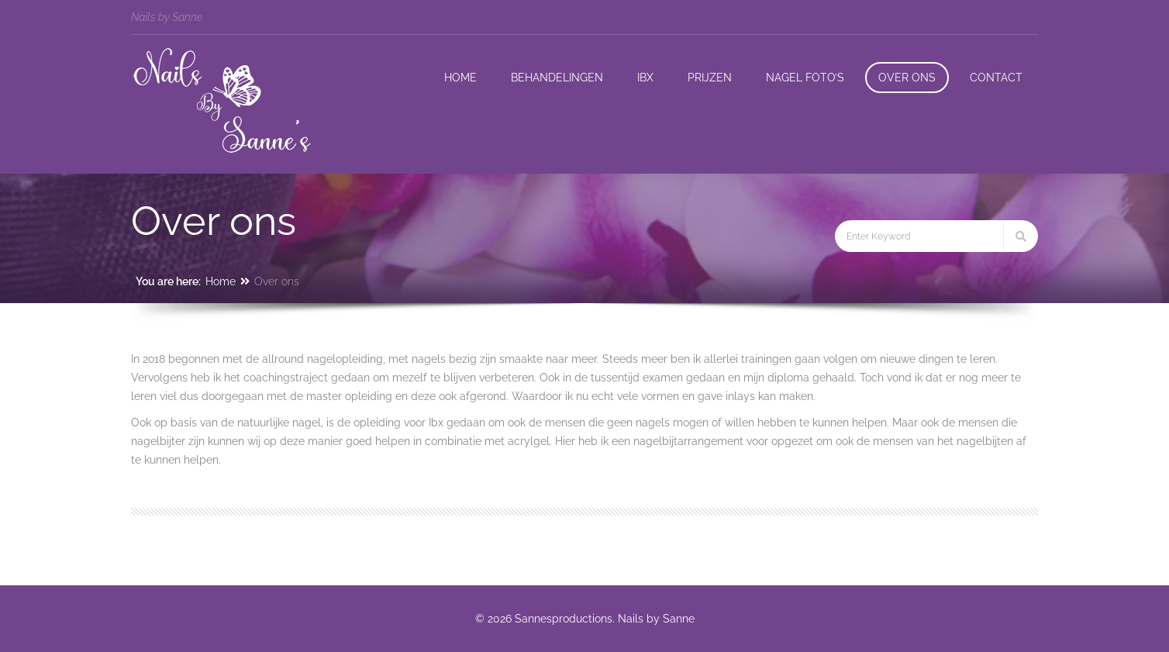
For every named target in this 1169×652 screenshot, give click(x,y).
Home (220, 281)
